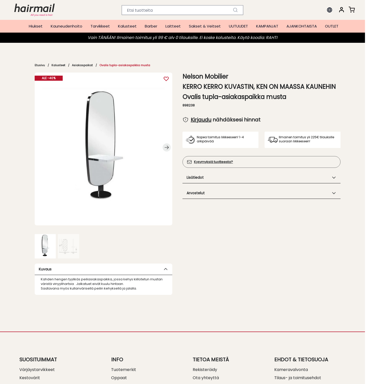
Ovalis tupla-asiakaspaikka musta (124, 65)
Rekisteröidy (205, 370)
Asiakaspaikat (82, 65)
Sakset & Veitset (205, 26)
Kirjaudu (201, 119)
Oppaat (119, 378)
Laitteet (173, 26)
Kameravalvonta (291, 370)
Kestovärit (29, 378)
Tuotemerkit (123, 370)
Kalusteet (127, 26)
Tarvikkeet (100, 26)
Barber (151, 26)
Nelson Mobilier (205, 77)
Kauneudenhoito (66, 26)
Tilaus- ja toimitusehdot (297, 378)
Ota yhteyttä (206, 378)
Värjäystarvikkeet (37, 370)
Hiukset (36, 26)
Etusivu (40, 65)
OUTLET (331, 26)
